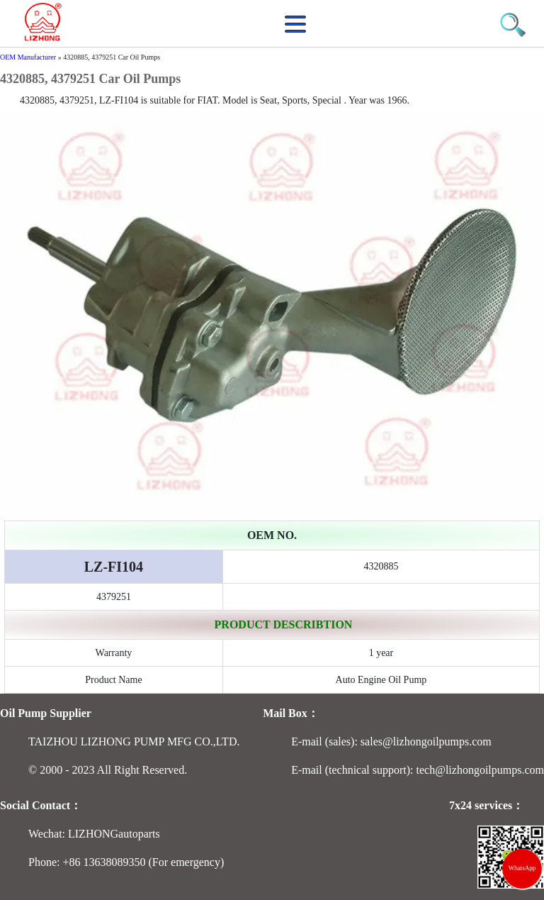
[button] (299, 32)
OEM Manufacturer (28, 57)
